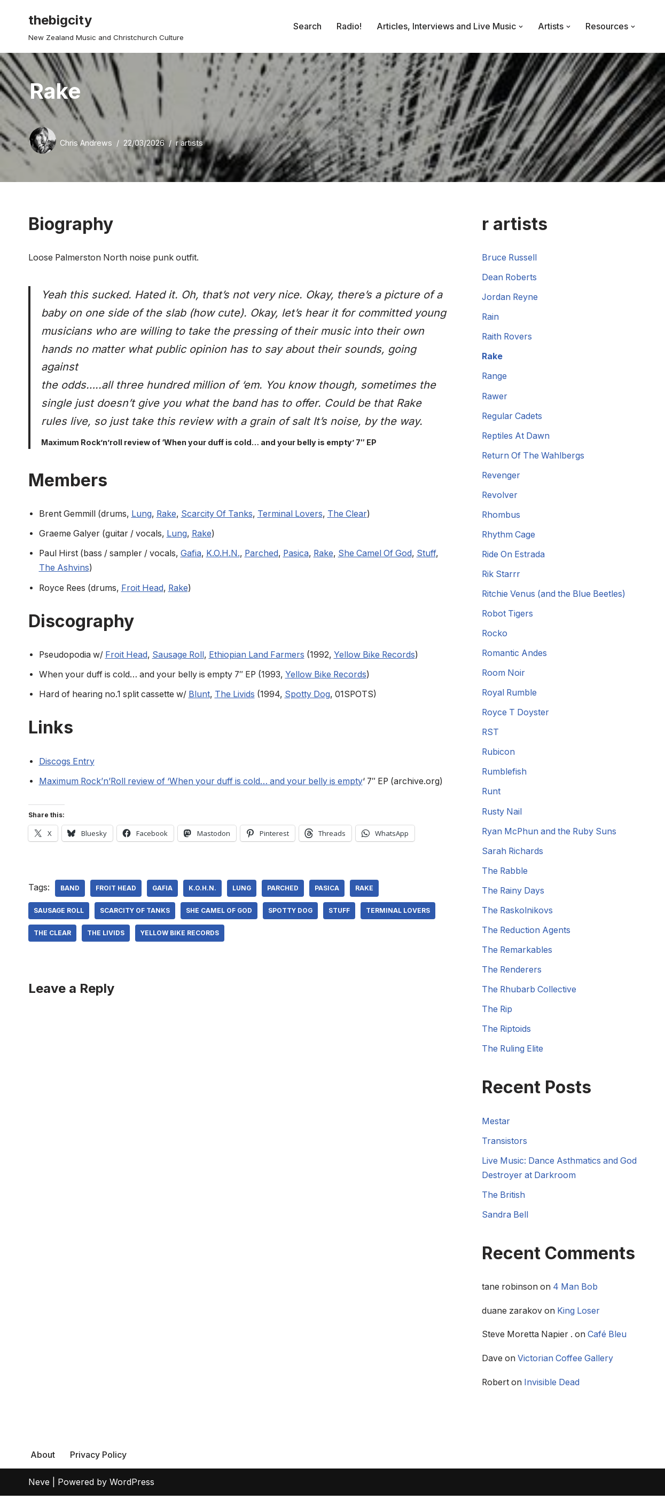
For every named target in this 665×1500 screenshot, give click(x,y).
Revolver (500, 496)
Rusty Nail (502, 813)
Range (494, 376)
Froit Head (145, 588)
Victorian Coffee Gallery (567, 1362)
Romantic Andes (515, 654)
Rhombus (501, 515)
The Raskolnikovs (518, 912)
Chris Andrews (86, 142)
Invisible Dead (554, 1386)
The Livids (239, 695)
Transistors (504, 1144)
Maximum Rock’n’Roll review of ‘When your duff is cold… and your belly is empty (205, 782)
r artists (189, 142)
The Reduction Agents (527, 932)
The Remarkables (517, 952)
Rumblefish (504, 773)
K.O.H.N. (228, 554)
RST (490, 734)
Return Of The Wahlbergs (534, 456)
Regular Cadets (512, 416)
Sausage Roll (181, 656)
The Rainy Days (514, 892)
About (42, 1459)
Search (307, 26)
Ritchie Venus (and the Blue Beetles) (555, 595)
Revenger (501, 475)
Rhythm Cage (509, 535)
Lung (143, 514)
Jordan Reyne (510, 297)
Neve (39, 1486)
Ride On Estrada (514, 555)
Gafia (195, 554)
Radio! (349, 26)
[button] (521, 27)
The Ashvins (64, 569)
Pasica (303, 554)
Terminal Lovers (295, 514)
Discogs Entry (67, 762)
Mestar (496, 1123)
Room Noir (504, 674)
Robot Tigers (508, 615)
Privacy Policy (98, 1459)
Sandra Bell (505, 1217)
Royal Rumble (510, 694)
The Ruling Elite (513, 1051)
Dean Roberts (510, 277)
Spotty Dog (314, 695)
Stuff (437, 554)
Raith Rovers (508, 336)
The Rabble (505, 872)
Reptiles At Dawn (516, 436)
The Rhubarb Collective (530, 991)
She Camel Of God (384, 554)
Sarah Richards (513, 853)
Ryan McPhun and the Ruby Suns (551, 833)
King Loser (580, 1314)
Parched (267, 554)
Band (70, 905)
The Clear (353, 514)
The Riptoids (507, 1032)
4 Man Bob (577, 1290)
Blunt (203, 695)
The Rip (497, 1011)
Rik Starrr (501, 575)
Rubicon (498, 753)
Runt (491, 793)
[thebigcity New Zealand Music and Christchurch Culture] (106, 26)
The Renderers (512, 972)
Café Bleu (610, 1338)
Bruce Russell (510, 257)
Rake (169, 514)
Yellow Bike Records (381, 656)
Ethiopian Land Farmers (261, 656)
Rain (490, 317)
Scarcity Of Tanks (220, 514)
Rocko (495, 634)
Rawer (495, 396)
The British (504, 1198)
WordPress (131, 1486)
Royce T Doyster (516, 714)
